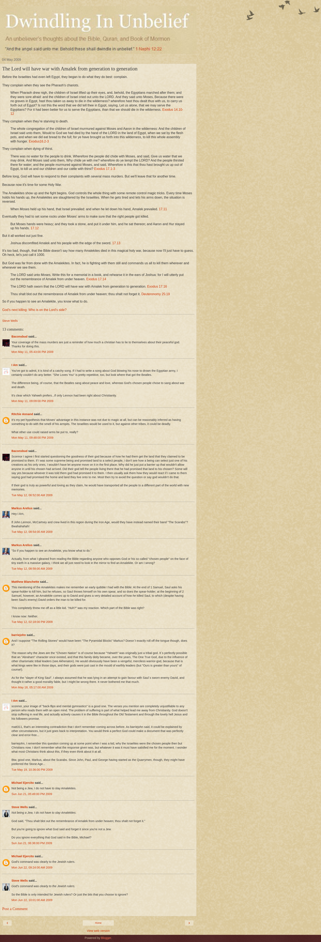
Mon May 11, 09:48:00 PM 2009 (32, 437)
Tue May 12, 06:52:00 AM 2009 (31, 495)
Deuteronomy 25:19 (155, 294)
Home (98, 923)
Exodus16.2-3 (39, 141)
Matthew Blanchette (25, 581)
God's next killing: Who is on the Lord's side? (34, 310)
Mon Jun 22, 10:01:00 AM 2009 (31, 900)
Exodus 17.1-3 (104, 169)
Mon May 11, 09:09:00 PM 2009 (32, 401)
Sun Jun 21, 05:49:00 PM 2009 (31, 794)
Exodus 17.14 (96, 279)
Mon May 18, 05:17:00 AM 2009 (32, 687)
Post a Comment (15, 909)
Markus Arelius (22, 508)
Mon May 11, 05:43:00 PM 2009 (32, 352)
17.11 (163, 209)
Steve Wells (19, 807)
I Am (14, 365)
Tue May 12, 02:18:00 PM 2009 (32, 621)
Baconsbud (19, 336)
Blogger (106, 938)
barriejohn (18, 635)
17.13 (116, 243)
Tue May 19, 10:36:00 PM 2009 (32, 769)
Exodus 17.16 (157, 286)
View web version (98, 930)
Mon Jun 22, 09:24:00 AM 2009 (31, 867)
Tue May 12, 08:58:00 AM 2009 (31, 568)
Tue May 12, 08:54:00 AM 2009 (31, 531)
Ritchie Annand (22, 414)
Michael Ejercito (22, 782)
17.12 (35, 228)
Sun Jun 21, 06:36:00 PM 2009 (31, 843)
